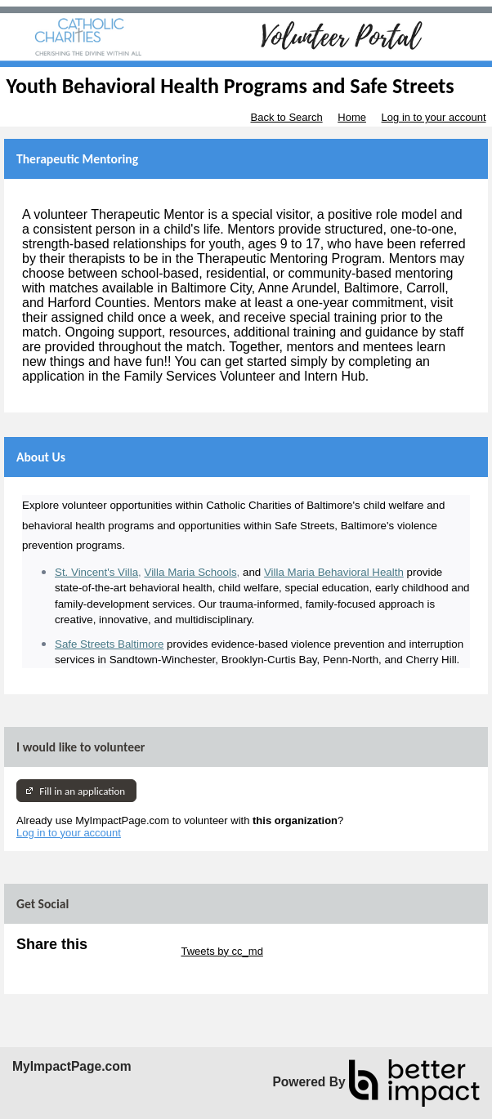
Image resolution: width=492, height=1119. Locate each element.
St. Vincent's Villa (96, 572)
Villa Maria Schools (190, 572)
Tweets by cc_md (221, 951)
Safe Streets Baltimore (109, 644)
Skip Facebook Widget (69, 963)
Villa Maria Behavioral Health (334, 572)
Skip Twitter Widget (132, 951)
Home (352, 117)
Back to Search (286, 117)
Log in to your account (434, 117)
